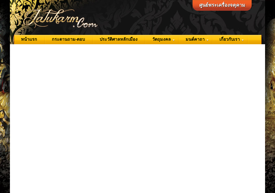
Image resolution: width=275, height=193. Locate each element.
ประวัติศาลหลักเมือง (119, 39)
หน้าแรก (29, 39)
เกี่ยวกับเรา (231, 39)
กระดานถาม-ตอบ (68, 39)
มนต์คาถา (197, 39)
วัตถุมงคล (163, 39)
